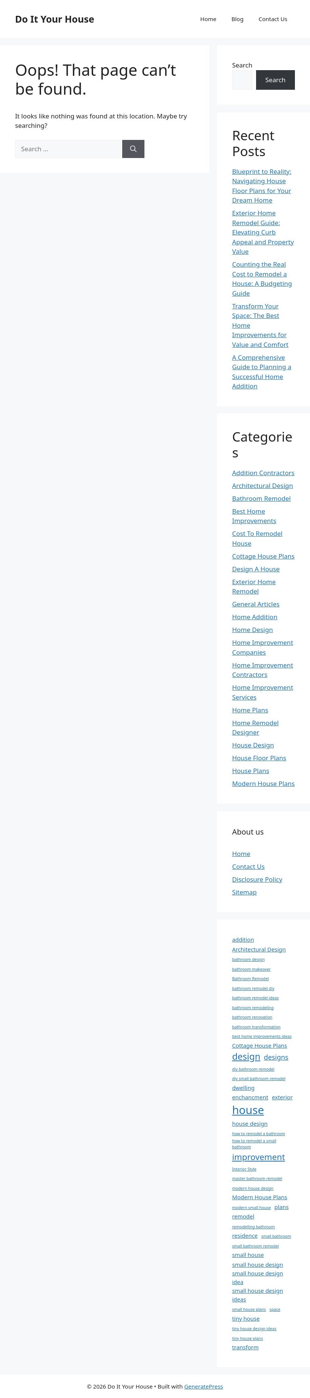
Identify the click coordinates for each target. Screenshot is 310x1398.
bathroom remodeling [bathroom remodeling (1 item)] (253, 1007)
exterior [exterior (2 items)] (282, 1097)
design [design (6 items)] (246, 1056)
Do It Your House (54, 18)
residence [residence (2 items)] (245, 1235)
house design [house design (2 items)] (249, 1123)
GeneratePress (203, 1386)
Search (242, 65)
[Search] (133, 149)
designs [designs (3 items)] (276, 1057)
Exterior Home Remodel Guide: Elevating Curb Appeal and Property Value (263, 232)
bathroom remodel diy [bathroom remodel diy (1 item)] (253, 988)
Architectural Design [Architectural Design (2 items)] (258, 949)
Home (208, 19)
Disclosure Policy (257, 879)
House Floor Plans (259, 757)
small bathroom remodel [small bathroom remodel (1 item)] (255, 1246)
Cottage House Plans (263, 556)
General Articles (255, 604)
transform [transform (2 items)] (245, 1347)
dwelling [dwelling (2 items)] (243, 1087)
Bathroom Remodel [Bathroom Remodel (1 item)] (250, 978)
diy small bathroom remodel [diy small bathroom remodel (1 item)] (258, 1078)
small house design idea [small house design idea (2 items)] (257, 1277)
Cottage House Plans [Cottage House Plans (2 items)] (259, 1045)
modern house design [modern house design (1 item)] (252, 1188)
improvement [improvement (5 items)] (258, 1156)
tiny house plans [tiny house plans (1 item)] (247, 1338)
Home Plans (250, 710)
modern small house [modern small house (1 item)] (251, 1207)
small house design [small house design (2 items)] (257, 1264)
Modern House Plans (263, 783)
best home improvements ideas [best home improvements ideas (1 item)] (262, 1036)
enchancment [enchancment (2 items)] (250, 1097)
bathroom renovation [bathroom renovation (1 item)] (252, 1017)
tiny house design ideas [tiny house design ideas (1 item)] (254, 1328)
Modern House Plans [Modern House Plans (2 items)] (259, 1197)
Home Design (252, 629)
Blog (238, 19)
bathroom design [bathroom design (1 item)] (248, 959)
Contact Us (273, 19)
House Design (253, 745)
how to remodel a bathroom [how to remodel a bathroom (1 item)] (258, 1133)
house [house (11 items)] (248, 1109)
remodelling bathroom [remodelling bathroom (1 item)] (253, 1226)
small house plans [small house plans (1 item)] (249, 1309)
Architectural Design (262, 485)
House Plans (250, 770)
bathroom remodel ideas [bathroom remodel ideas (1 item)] (255, 998)
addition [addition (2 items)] (243, 939)
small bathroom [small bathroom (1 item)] (276, 1236)
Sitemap (244, 892)
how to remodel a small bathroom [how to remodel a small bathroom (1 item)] (254, 1143)
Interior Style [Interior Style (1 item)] (244, 1169)
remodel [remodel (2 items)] (243, 1216)
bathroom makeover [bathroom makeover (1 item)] (251, 969)
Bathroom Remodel (261, 498)
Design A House (255, 569)
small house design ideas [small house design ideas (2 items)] (257, 1295)
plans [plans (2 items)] (282, 1207)
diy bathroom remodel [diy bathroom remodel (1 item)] (253, 1069)
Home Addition (254, 616)
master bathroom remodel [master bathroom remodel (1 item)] (257, 1178)
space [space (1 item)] (275, 1309)
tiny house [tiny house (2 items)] (245, 1318)
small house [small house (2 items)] (248, 1254)
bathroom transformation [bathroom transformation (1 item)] (256, 1027)
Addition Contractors (263, 472)
